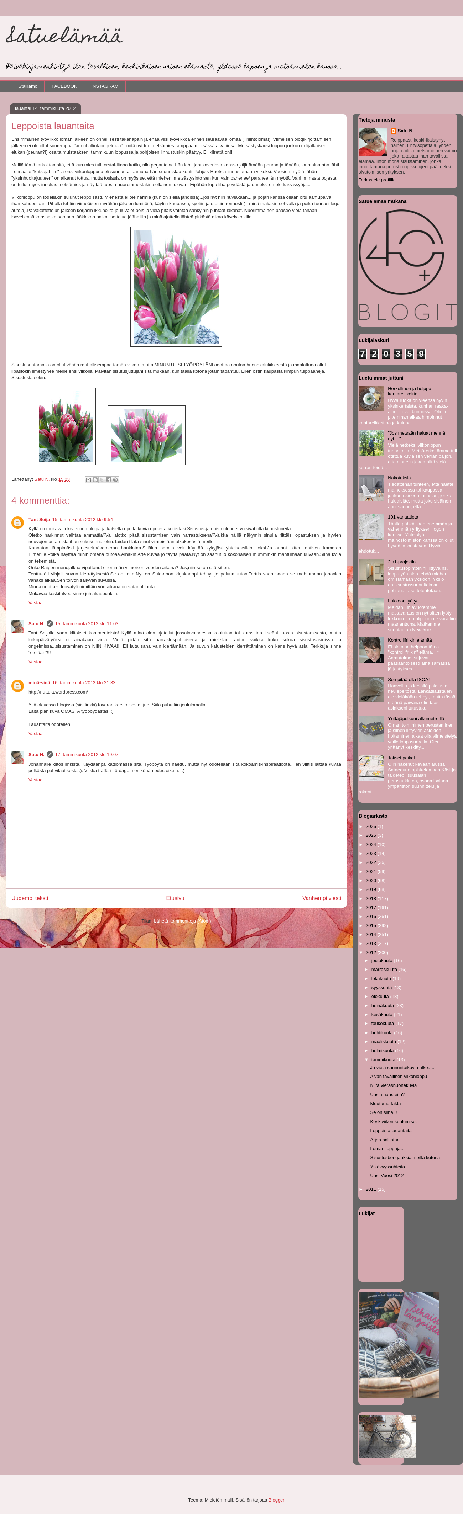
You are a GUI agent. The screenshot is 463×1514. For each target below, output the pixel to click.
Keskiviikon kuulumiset (393, 1121)
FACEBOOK (64, 86)
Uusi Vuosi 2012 (387, 1175)
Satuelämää (64, 38)
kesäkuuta (382, 1014)
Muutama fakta (385, 1103)
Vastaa (35, 602)
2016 (372, 916)
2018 (372, 898)
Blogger (276, 1500)
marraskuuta (385, 969)
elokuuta (380, 996)
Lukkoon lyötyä (403, 601)
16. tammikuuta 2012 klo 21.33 (84, 682)
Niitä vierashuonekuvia (393, 1085)
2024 (372, 844)
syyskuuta (382, 987)
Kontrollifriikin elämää (410, 640)
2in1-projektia (402, 561)
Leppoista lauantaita (390, 1130)
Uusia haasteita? (387, 1094)
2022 (372, 862)
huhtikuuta (382, 1032)
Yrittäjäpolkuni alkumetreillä (416, 718)
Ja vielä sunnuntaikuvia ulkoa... (402, 1067)
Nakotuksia (399, 477)
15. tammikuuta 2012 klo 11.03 (87, 623)
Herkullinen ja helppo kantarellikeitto (409, 391)
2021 (372, 871)
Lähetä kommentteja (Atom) (182, 921)
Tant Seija (39, 519)
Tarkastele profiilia (377, 179)
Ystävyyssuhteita (387, 1166)
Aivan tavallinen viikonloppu (398, 1076)
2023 (372, 853)
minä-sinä (39, 682)
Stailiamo (28, 86)
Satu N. (36, 623)
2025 (372, 835)
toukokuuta (383, 1023)
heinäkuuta (383, 1005)
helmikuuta (383, 1050)
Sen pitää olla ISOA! (409, 679)
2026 (372, 826)
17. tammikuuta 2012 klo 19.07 (87, 754)
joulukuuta (382, 960)
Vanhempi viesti (321, 898)
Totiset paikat (401, 757)
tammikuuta (384, 1059)
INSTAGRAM (105, 86)
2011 (372, 1189)
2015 (372, 925)
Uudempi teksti (29, 898)
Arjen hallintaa (384, 1139)
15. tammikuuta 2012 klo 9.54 (82, 519)
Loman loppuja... (387, 1148)
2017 (372, 907)
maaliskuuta (384, 1041)
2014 (372, 934)
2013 (372, 943)
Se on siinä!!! (383, 1112)
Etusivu (175, 898)
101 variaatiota (403, 517)
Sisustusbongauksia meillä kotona (405, 1157)
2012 (372, 952)
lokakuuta (381, 978)
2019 (372, 889)
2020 (372, 880)
